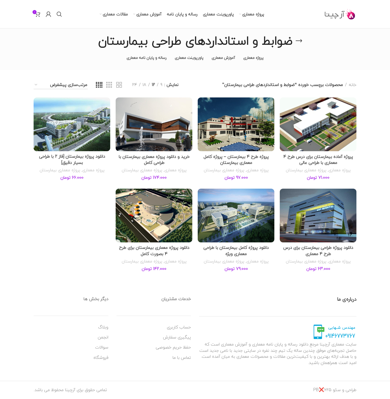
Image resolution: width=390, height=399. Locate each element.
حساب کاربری (179, 327)
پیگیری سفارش (177, 337)
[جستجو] (59, 14)
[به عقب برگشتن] (299, 41)
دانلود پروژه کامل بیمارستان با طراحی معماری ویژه (236, 250)
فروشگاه (100, 357)
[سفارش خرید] (61, 85)
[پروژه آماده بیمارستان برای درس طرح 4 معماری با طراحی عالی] (318, 124)
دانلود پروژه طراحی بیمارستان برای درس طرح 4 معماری (318, 250)
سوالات (101, 347)
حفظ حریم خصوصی (173, 347)
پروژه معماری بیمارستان (306, 169)
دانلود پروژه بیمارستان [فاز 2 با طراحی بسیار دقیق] (72, 159)
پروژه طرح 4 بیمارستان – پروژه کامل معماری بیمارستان (236, 159)
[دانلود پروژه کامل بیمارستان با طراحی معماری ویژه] (236, 215)
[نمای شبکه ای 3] (109, 85)
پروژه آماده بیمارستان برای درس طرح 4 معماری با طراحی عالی (318, 159)
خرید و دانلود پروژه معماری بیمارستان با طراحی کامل (154, 159)
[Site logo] (340, 13)
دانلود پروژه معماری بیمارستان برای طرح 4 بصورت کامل (154, 250)
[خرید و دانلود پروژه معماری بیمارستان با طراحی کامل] (154, 124)
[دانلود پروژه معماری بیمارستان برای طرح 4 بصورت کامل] (154, 215)
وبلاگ (103, 327)
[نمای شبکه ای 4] (99, 85)
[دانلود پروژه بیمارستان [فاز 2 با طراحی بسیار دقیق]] (72, 124)
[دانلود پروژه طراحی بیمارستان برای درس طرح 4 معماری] (318, 215)
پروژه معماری (340, 169)
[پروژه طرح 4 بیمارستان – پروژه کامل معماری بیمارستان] (236, 124)
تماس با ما (182, 357)
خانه (352, 84)
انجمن (103, 337)
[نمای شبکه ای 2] (119, 85)
